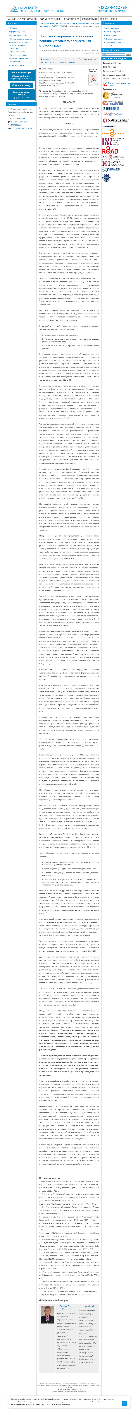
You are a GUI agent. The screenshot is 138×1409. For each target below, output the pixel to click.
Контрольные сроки (18, 35)
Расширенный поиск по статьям (115, 44)
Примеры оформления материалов (19, 60)
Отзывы (114, 19)
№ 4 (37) (47, 62)
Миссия (13, 28)
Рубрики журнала (17, 31)
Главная (11, 19)
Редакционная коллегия (50, 19)
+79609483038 (15, 125)
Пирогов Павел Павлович (66, 1307)
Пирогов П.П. (48, 59)
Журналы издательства (27, 19)
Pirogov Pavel (88, 1306)
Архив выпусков (112, 28)
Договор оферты (17, 65)
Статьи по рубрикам (114, 31)
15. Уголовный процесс (65, 62)
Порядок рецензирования (21, 39)
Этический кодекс (89, 19)
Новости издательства (115, 39)
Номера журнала (71, 19)
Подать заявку (21, 85)
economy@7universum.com (20, 128)
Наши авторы (111, 35)
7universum (17, 122)
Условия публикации (18, 55)
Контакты (104, 19)
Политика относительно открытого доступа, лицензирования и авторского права (20, 46)
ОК (124, 1403)
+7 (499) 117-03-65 (16, 118)
